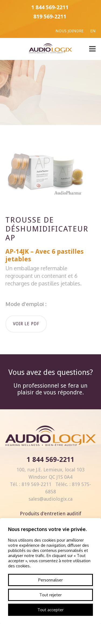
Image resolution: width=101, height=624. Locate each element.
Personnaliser (50, 580)
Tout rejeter (50, 594)
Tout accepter (50, 609)
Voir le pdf (26, 323)
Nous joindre (69, 30)
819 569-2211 (49, 16)
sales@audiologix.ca (50, 499)
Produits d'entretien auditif (50, 513)
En (93, 30)
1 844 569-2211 (49, 7)
